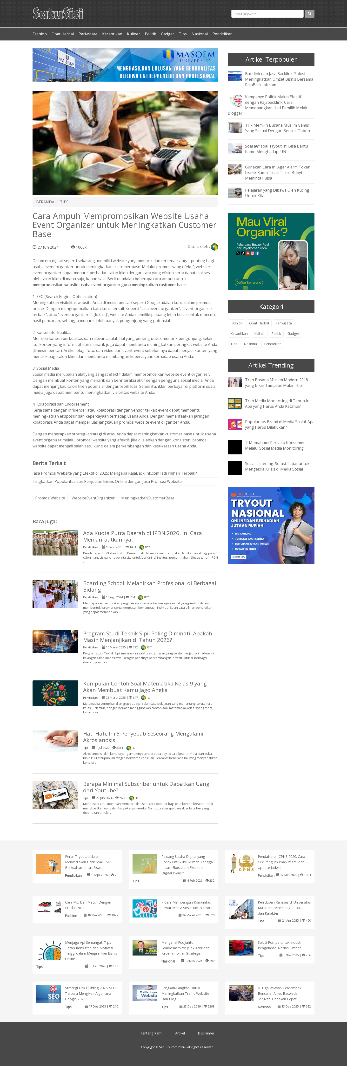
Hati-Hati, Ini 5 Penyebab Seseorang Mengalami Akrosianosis (143, 737)
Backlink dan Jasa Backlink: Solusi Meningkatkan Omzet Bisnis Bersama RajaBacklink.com (279, 79)
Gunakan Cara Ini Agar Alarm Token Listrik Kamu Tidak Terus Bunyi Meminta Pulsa (277, 172)
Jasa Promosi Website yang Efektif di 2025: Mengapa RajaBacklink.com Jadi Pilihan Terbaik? (115, 473)
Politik (150, 34)
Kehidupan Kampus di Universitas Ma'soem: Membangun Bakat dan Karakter (284, 908)
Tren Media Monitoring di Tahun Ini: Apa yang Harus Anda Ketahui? (278, 403)
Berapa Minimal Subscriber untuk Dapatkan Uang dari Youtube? (146, 787)
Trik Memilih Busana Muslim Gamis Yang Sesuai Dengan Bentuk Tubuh (277, 128)
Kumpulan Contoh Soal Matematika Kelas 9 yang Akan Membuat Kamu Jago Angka (145, 687)
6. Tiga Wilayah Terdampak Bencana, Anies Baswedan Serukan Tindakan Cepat (279, 993)
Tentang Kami (151, 1033)
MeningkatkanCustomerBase (147, 498)
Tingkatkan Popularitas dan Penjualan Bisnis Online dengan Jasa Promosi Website (107, 481)
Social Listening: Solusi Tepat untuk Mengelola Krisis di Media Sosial (277, 466)
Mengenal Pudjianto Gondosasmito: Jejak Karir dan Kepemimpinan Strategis (185, 948)
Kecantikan (112, 34)
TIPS (64, 202)
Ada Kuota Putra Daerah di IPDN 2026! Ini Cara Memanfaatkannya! (142, 536)
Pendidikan (223, 34)
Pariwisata (88, 34)
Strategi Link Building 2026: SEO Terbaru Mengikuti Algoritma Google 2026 (90, 993)
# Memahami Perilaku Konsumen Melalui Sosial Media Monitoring (275, 445)
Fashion (40, 34)
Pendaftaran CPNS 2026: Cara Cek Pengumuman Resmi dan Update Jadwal (281, 862)
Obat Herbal (63, 34)
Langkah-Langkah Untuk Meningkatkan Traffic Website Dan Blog (185, 993)
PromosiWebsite (50, 498)
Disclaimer (206, 1033)
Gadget (167, 34)
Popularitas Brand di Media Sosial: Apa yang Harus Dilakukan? (279, 424)
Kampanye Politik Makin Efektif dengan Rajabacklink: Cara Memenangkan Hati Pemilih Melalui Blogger (268, 105)
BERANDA (45, 202)
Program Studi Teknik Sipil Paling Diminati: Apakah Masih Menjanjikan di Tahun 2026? (147, 637)
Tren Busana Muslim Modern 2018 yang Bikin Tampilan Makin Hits (276, 382)
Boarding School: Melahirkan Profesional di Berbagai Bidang (149, 586)
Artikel (180, 1033)
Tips (183, 34)
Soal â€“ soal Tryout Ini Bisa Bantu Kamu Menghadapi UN (276, 148)
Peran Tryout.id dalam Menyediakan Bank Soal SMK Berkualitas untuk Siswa (88, 862)
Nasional (200, 34)
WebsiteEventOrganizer (93, 498)
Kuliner (133, 34)
